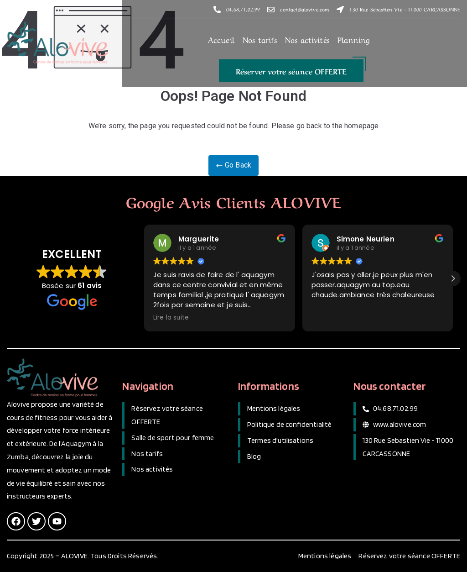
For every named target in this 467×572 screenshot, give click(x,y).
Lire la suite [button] (171, 318)
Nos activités (307, 38)
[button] (291, 70)
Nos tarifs (260, 38)
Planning (353, 38)
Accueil (221, 38)
